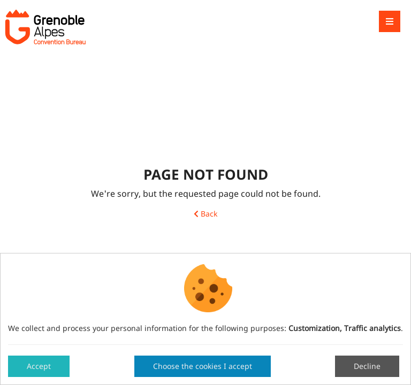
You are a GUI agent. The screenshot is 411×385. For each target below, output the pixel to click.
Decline (367, 366)
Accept (39, 366)
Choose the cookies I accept (202, 366)
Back (205, 214)
